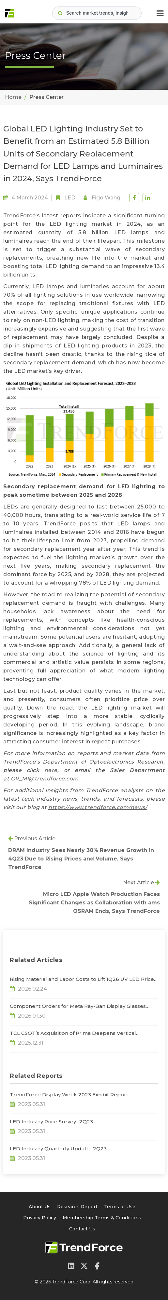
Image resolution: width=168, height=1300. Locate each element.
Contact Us (82, 1229)
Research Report (77, 1207)
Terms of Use (119, 1207)
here (50, 770)
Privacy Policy (39, 1218)
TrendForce (19, 215)
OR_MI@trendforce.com (45, 779)
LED (69, 198)
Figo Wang (106, 198)
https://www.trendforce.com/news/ (97, 807)
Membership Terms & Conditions (102, 1218)
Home (13, 97)
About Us (40, 1207)
